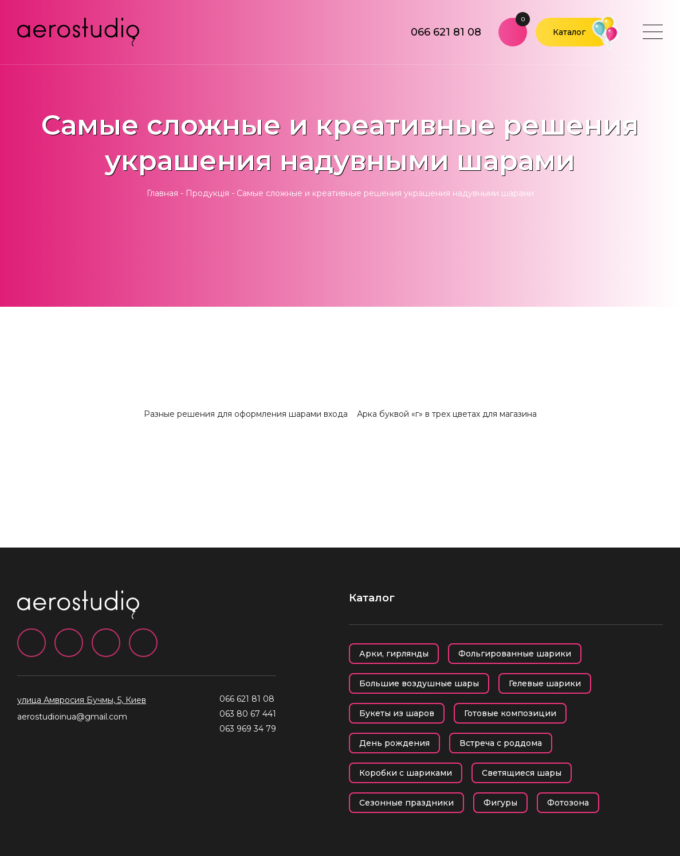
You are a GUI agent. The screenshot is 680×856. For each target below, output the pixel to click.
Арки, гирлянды (394, 653)
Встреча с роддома (500, 743)
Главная (162, 193)
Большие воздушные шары (419, 683)
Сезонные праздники (406, 803)
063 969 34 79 (247, 728)
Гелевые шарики (545, 683)
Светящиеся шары (521, 773)
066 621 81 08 (446, 32)
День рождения (394, 743)
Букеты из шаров (396, 713)
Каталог (569, 32)
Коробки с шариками (405, 773)
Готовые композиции (510, 713)
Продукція (207, 193)
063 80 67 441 (247, 713)
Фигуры (500, 803)
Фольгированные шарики (514, 653)
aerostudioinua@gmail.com (72, 717)
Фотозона (568, 803)
